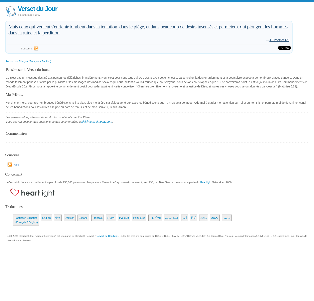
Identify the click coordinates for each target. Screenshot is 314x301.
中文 (57, 217)
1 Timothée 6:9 (279, 40)
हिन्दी (193, 217)
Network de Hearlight (107, 236)
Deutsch (69, 217)
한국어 (111, 217)
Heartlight (205, 182)
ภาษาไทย (155, 217)
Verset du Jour (37, 8)
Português (139, 217)
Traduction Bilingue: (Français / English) (26, 220)
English (46, 217)
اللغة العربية (171, 217)
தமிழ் (203, 217)
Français (98, 217)
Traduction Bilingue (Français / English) (28, 61)
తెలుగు (214, 217)
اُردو (184, 217)
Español (83, 217)
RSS (16, 164)
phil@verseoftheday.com (96, 121)
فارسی (226, 217)
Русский (124, 217)
